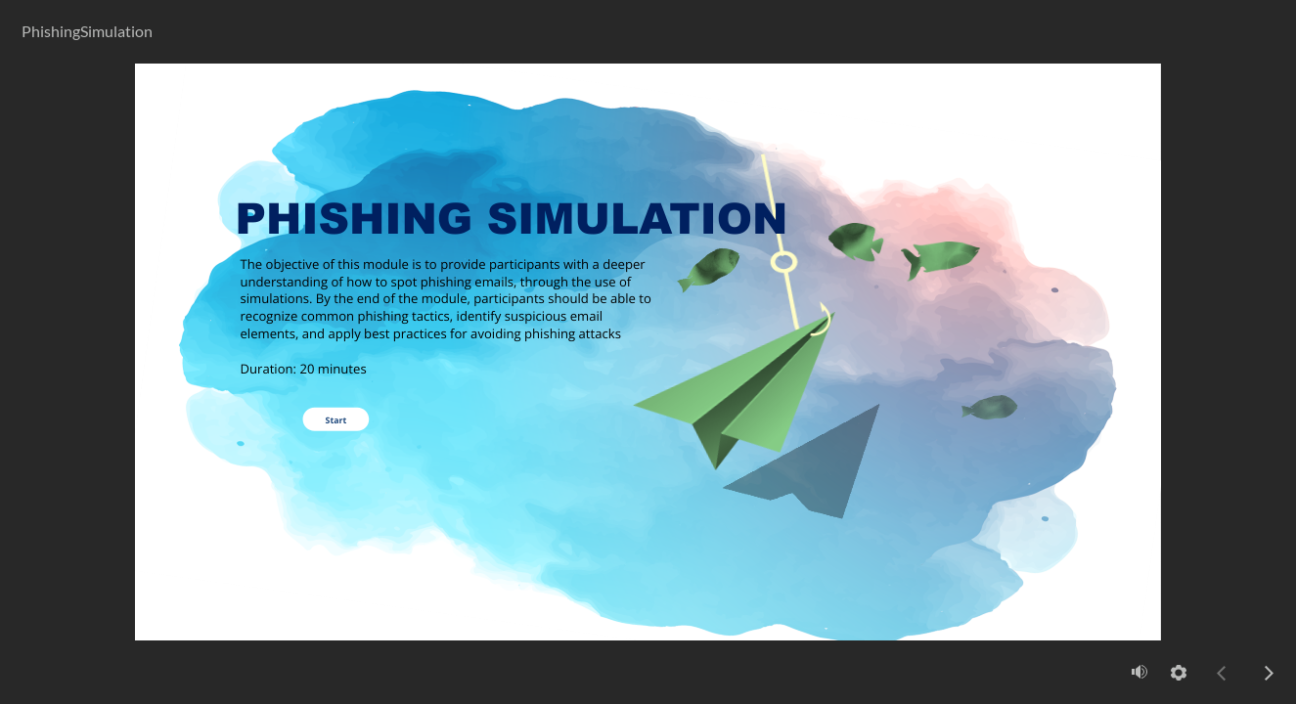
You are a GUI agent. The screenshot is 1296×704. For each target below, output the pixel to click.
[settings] (1178, 672)
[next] (1268, 672)
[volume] (1139, 671)
